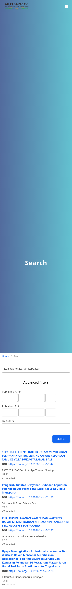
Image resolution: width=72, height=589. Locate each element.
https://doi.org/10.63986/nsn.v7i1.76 (30, 497)
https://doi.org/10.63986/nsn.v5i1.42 (30, 464)
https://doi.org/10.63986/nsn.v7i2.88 (30, 571)
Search (61, 438)
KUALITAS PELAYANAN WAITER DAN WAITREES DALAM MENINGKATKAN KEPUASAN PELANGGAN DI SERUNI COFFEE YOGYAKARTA (35, 522)
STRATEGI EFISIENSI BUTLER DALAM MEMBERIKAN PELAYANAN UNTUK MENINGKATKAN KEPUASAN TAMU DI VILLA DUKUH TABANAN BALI (34, 455)
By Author (8, 421)
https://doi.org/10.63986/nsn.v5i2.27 (30, 530)
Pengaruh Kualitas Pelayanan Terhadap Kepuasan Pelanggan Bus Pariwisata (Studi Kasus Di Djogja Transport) (34, 488)
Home (5, 356)
